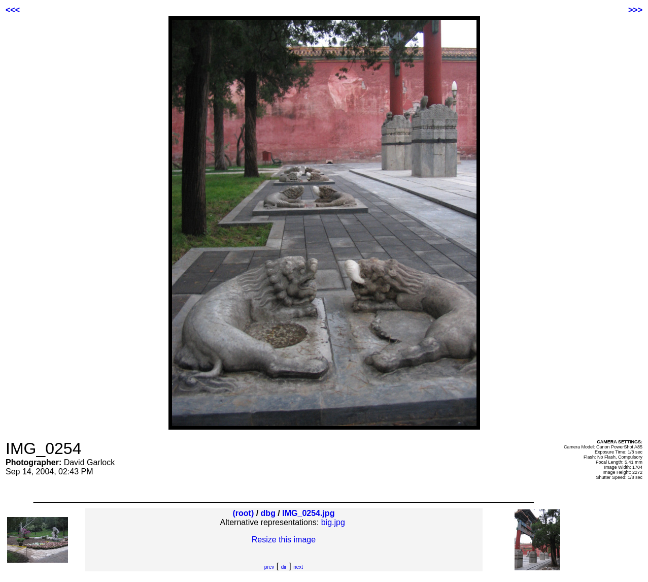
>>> (635, 10)
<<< (13, 10)
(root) (243, 513)
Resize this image (284, 539)
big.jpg (333, 522)
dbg (268, 513)
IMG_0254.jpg (308, 513)
